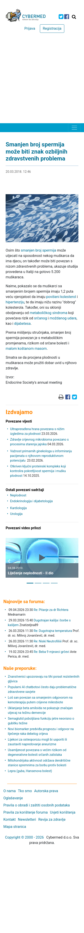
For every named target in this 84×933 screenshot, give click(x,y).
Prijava (29, 28)
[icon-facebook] (66, 16)
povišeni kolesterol (61, 297)
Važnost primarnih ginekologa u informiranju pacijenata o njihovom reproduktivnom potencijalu (41, 455)
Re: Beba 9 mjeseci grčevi (51, 652)
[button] (9, 561)
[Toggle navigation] (74, 127)
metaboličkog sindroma (48, 313)
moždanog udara (63, 318)
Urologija (16, 514)
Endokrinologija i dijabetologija (31, 501)
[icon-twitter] (61, 16)
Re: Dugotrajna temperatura (53, 631)
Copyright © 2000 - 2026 (24, 837)
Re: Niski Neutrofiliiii (48, 641)
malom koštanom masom (26, 348)
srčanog (40, 318)
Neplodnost (18, 495)
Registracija (52, 28)
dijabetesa (22, 323)
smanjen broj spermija (38, 250)
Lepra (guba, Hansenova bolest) (30, 771)
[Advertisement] (42, 79)
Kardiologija (18, 508)
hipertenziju (15, 302)
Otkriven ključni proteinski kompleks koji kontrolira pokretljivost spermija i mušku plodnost (38, 470)
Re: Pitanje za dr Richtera (51, 610)
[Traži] (73, 16)
